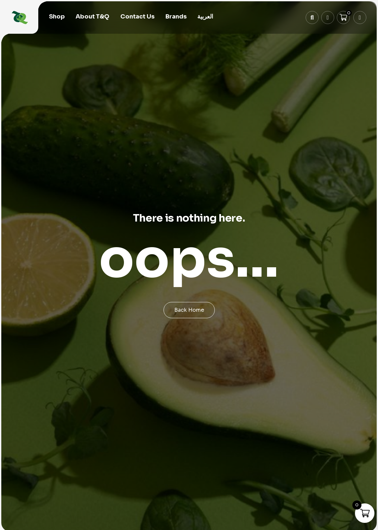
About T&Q (92, 16)
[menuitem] (205, 17)
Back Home (189, 310)
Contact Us (137, 16)
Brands (176, 16)
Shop (57, 16)
